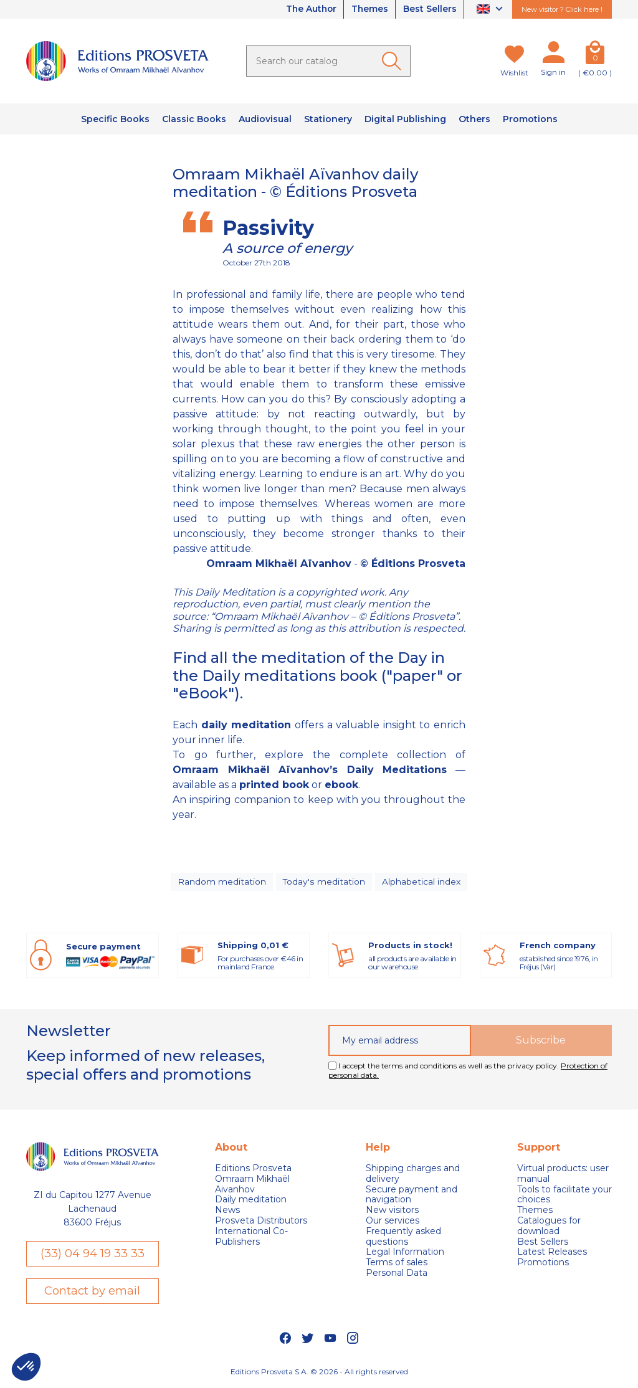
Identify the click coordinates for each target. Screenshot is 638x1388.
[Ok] (394, 61)
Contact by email (92, 1292)
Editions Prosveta (253, 1169)
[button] (26, 1367)
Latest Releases (552, 1253)
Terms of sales (396, 1263)
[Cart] (595, 54)
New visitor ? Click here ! (561, 9)
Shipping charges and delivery (413, 1175)
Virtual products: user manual (563, 1175)
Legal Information (405, 1253)
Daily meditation (251, 1200)
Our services (392, 1222)
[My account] (553, 55)
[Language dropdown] (491, 9)
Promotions (543, 1263)
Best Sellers (429, 9)
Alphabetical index (420, 882)
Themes (368, 9)
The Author (308, 9)
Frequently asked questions (403, 1237)
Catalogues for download (549, 1227)
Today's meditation (324, 882)
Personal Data (396, 1274)
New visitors (392, 1211)
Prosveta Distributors (261, 1222)
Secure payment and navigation (411, 1196)
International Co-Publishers (251, 1237)
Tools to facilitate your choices (564, 1196)
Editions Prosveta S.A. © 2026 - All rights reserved (319, 1372)
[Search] (328, 61)
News (227, 1211)
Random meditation (222, 882)
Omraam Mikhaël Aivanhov (252, 1185)
